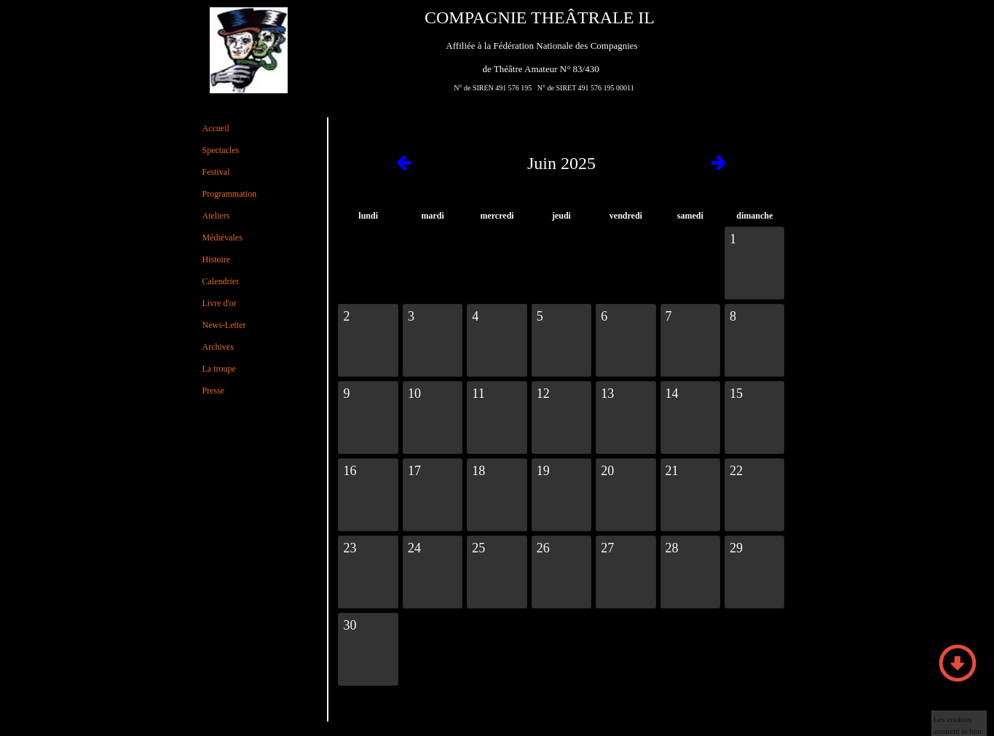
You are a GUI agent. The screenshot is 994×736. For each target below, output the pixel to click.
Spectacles (221, 150)
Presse (213, 390)
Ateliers (216, 216)
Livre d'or (219, 303)
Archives (218, 347)
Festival (216, 172)
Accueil (215, 128)
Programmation (229, 194)
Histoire (216, 259)
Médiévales (222, 237)
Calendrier (221, 281)
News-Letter (224, 325)
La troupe (219, 369)
